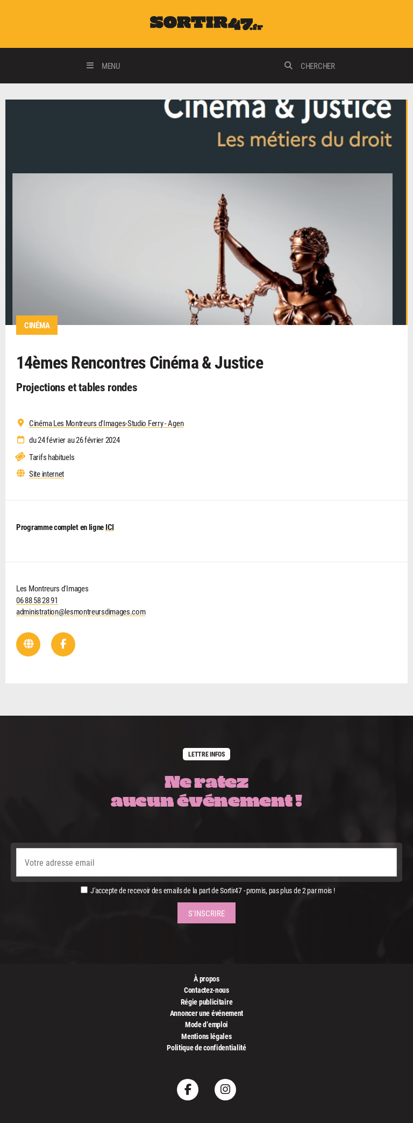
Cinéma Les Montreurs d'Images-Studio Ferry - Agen (106, 423)
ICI (109, 526)
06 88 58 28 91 (37, 600)
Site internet (46, 473)
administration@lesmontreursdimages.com (81, 611)
